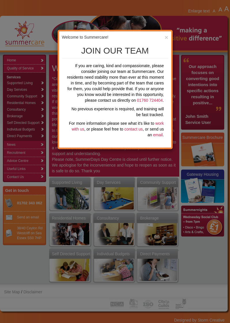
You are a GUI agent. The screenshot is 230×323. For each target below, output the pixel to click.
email (158, 135)
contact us (134, 129)
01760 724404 (150, 100)
